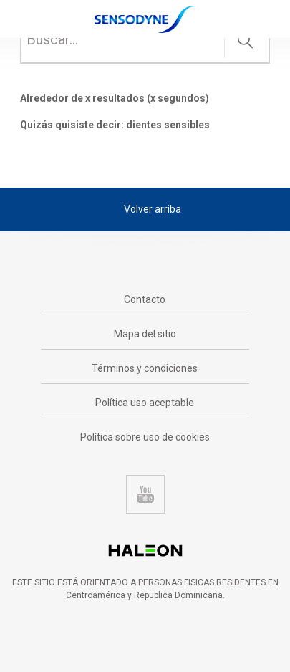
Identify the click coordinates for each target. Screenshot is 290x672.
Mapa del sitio (145, 334)
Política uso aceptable (144, 402)
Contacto (144, 299)
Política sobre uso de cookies (145, 437)
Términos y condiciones (145, 368)
